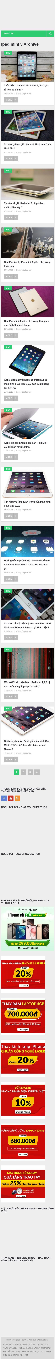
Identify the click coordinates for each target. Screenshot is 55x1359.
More (11, 100)
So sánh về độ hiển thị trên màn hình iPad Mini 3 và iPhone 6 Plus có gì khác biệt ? (27, 625)
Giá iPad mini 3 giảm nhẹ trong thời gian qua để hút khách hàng (26, 323)
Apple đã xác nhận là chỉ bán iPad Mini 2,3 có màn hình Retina (25, 445)
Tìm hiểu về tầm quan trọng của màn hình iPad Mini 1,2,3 (27, 504)
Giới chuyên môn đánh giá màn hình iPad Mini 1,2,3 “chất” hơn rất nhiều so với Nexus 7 (27, 745)
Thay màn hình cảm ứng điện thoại (35, 1340)
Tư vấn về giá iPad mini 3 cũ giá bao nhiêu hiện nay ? (24, 205)
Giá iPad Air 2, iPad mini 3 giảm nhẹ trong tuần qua (27, 264)
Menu (7, 33)
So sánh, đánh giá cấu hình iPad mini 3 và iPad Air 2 (27, 146)
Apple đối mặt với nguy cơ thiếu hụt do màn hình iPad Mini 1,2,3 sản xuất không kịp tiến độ (26, 384)
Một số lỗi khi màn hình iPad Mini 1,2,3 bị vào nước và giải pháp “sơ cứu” (27, 684)
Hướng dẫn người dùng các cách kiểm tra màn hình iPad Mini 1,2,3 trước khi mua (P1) (27, 564)
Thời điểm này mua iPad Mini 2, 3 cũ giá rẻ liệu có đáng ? (26, 87)
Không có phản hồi (23, 94)
